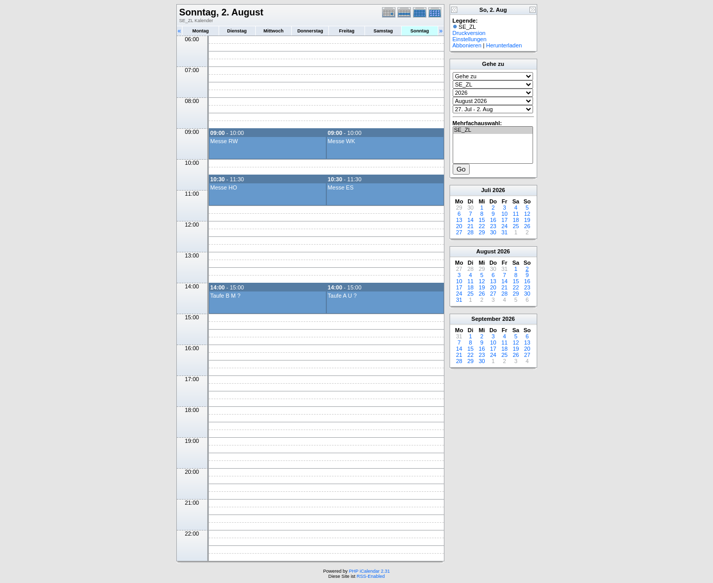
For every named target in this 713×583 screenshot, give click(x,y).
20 (459, 226)
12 (527, 214)
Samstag (383, 30)
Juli (486, 190)
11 (515, 214)
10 (504, 214)
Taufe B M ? (225, 296)
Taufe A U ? (342, 296)
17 (504, 220)
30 (493, 232)
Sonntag (419, 30)
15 (481, 220)
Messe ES (341, 187)
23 (493, 226)
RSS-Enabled (371, 576)
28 (470, 232)
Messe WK (341, 141)
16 (493, 220)
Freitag (347, 30)
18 (515, 220)
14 (470, 220)
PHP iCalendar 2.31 (369, 571)
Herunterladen (504, 45)
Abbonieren (467, 45)
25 (515, 226)
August (486, 251)
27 (459, 232)
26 (527, 226)
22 (481, 226)
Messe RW (224, 141)
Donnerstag (310, 30)
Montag (200, 30)
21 (470, 226)
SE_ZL (493, 130)
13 (459, 220)
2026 (498, 190)
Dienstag (237, 30)
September (486, 319)
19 (527, 220)
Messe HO (223, 187)
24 (504, 226)
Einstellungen (470, 39)
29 (481, 232)
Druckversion (469, 33)
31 (504, 232)
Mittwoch (273, 30)
